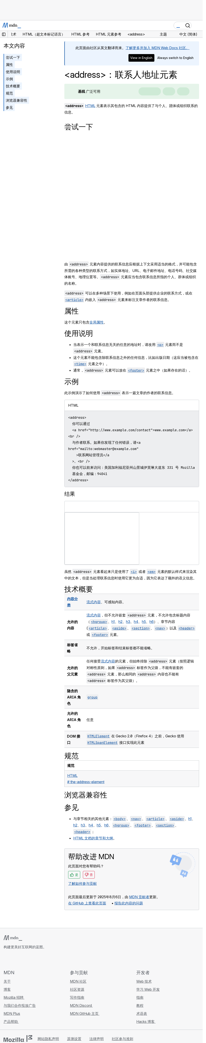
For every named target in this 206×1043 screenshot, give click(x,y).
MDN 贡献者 (139, 897)
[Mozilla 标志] (18, 1038)
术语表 (141, 1013)
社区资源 (77, 989)
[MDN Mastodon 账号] (30, 959)
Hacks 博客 (146, 1021)
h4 (136, 621)
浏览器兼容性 (16, 100)
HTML (90, 105)
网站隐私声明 (48, 1039)
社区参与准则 (122, 1039)
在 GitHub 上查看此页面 (87, 903)
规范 (9, 93)
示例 (9, 79)
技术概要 (13, 86)
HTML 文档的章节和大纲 (93, 838)
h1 (113, 621)
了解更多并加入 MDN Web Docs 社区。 (157, 48)
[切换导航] (197, 25)
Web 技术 (144, 981)
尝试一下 (13, 57)
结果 (69, 494)
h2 (120, 621)
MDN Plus (12, 1013)
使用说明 (13, 71)
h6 (151, 621)
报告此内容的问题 (128, 903)
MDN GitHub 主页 (84, 1013)
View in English (141, 58)
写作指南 (77, 997)
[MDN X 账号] (22, 959)
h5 (144, 621)
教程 (139, 1005)
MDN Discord (81, 1005)
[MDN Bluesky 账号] (14, 959)
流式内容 (93, 602)
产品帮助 (11, 1021)
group (92, 697)
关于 (7, 981)
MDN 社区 (78, 981)
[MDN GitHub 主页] (6, 959)
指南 (139, 997)
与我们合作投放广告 (20, 1005)
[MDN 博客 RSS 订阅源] (38, 959)
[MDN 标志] (13, 938)
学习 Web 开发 (148, 989)
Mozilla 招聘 (14, 997)
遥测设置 (74, 1039)
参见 (9, 107)
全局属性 (96, 322)
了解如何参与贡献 (82, 883)
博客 (7, 989)
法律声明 (96, 1039)
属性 (9, 64)
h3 (128, 621)
